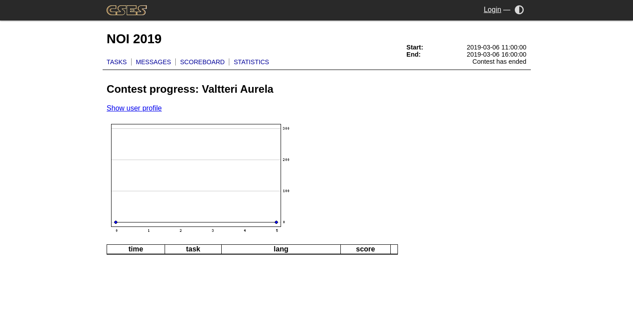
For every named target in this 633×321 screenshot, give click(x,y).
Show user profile (134, 108)
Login (492, 9)
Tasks (117, 62)
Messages (153, 62)
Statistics (251, 62)
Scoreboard (202, 62)
